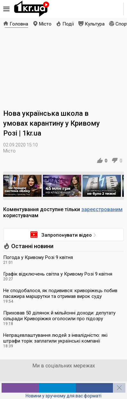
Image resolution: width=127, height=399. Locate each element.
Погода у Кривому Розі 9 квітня (38, 257)
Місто (45, 24)
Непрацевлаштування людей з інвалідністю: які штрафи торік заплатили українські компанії (55, 338)
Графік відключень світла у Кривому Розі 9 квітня (57, 274)
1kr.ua (31, 9)
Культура (95, 24)
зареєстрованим (102, 209)
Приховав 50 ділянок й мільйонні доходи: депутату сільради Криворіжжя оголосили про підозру (59, 315)
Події (68, 24)
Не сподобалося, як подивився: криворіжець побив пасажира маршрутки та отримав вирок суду (60, 293)
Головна (19, 24)
